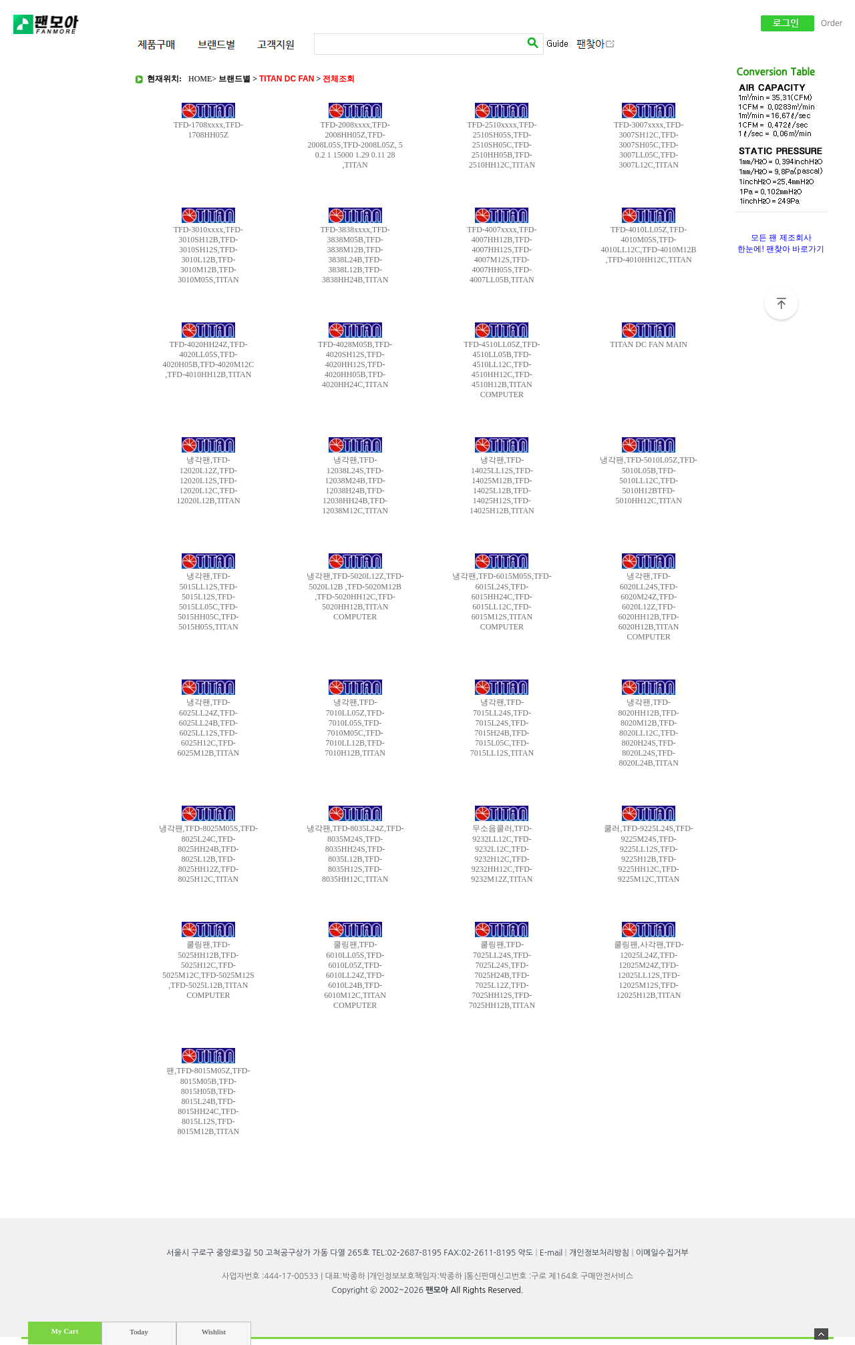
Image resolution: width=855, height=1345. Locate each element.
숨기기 (821, 1334)
